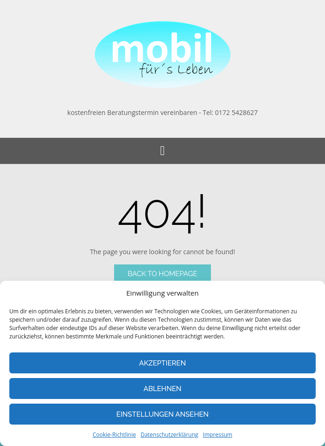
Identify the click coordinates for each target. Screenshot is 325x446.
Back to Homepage (162, 274)
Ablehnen (162, 389)
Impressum (217, 435)
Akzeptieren (162, 363)
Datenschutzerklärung (169, 435)
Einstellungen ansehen (162, 414)
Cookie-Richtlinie (114, 435)
